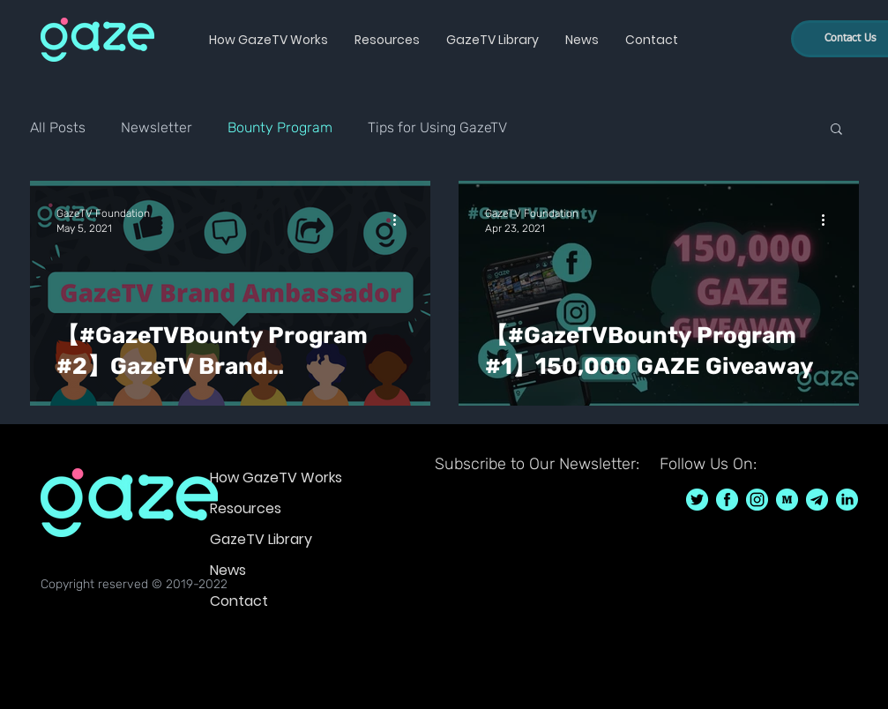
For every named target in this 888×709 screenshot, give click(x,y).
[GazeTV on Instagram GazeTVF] (757, 500)
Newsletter (156, 127)
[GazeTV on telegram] (817, 500)
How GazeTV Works (276, 477)
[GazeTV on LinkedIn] (847, 500)
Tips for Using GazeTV (437, 127)
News (228, 570)
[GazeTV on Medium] (787, 500)
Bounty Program (280, 127)
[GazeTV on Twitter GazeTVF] (697, 500)
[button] (268, 40)
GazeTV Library (261, 539)
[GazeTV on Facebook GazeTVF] (727, 500)
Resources (245, 508)
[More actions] (401, 219)
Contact (239, 601)
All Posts (58, 127)
